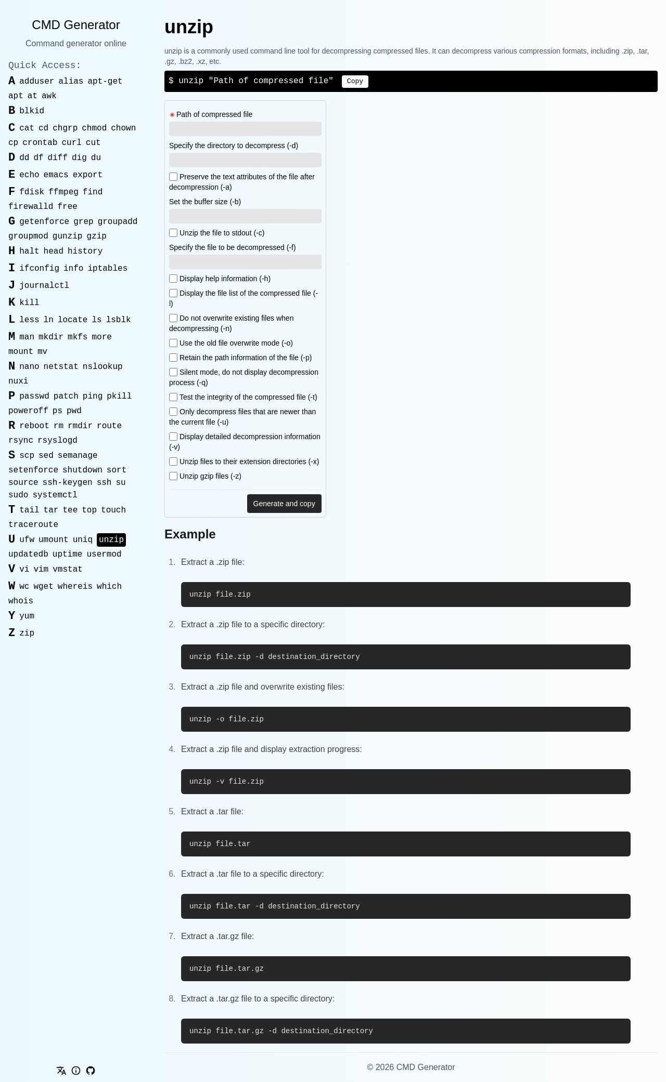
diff (58, 158)
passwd (34, 396)
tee (70, 510)
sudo (18, 495)
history (85, 251)
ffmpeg (63, 192)
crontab (39, 143)
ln (49, 320)
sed (46, 455)
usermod (103, 554)
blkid (31, 111)
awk (49, 96)
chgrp (65, 128)
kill (29, 303)
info (73, 268)
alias (70, 81)
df (38, 158)
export (88, 175)
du (96, 158)
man (26, 337)
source (23, 482)
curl (71, 143)
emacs (56, 175)
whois (20, 601)
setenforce (33, 470)
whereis (75, 586)
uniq (83, 540)
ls (96, 320)
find (93, 192)
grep (83, 222)
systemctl (54, 495)
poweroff (28, 411)
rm (58, 426)
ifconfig (39, 268)
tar (51, 510)
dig (79, 158)
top (89, 510)
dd (24, 158)
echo (29, 175)
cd (43, 128)
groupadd (118, 222)
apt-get (104, 81)
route (109, 426)
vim (40, 569)
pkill (119, 396)
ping (93, 396)
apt (15, 96)
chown (123, 128)
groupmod (28, 236)
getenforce (44, 222)
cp (13, 143)
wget (43, 586)
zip (26, 633)
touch (113, 510)
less (29, 320)
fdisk (31, 192)
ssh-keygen (68, 482)
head (53, 251)
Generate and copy (284, 503)
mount (20, 352)
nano (29, 367)
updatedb (28, 554)
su (120, 482)
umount (54, 540)
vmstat (68, 569)
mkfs (77, 337)
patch (66, 396)
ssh (104, 482)
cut (93, 143)
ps (57, 411)
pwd (74, 411)
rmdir (80, 426)
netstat (61, 367)
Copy (355, 81)
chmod (94, 128)
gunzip (68, 236)
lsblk (118, 320)
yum (26, 616)
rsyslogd (57, 440)
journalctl (44, 286)
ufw (26, 540)
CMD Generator (76, 25)
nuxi (18, 381)
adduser (36, 81)
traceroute (33, 525)
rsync (20, 440)
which (109, 586)
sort (116, 470)
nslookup (103, 367)
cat (26, 128)
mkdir (51, 337)
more (101, 337)
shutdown (82, 470)
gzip (96, 236)
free (67, 207)
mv (42, 352)
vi (24, 569)
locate (73, 320)
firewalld (30, 207)
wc (24, 586)
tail (29, 510)
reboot (34, 426)
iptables (107, 268)
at (32, 96)
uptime (68, 554)
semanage (78, 455)
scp (26, 455)
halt (29, 251)
